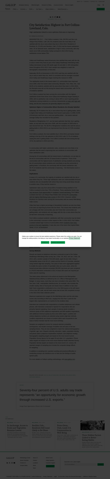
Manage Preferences (58, 242)
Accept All (45, 242)
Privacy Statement (74, 238)
